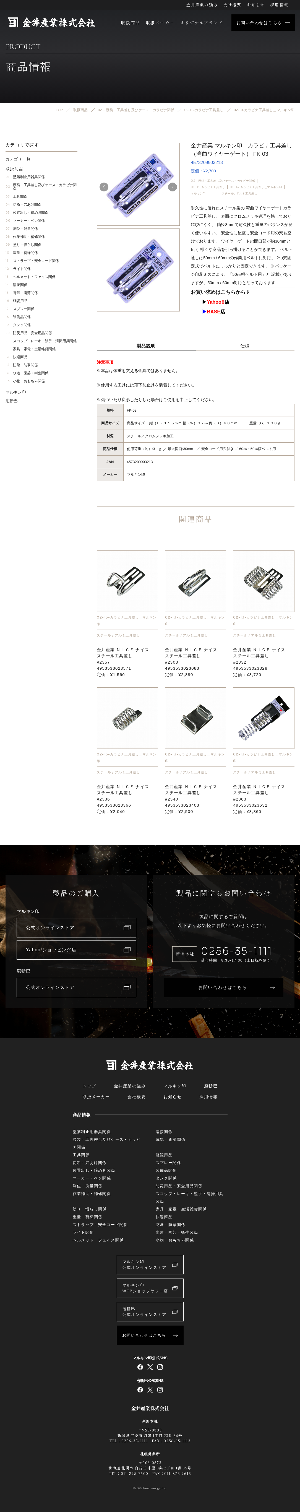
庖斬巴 (12, 401)
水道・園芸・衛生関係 (27, 373)
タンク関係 (18, 325)
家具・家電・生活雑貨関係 (30, 349)
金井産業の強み (202, 4)
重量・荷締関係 (22, 253)
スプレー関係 (20, 309)
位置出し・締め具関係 (27, 213)
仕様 (245, 346)
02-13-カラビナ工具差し (208, 187)
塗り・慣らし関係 (23, 245)
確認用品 (16, 301)
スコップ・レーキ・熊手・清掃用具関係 (41, 341)
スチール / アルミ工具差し (239, 193)
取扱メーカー (160, 22)
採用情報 (279, 4)
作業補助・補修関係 (25, 237)
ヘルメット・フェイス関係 (30, 277)
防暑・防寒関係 (22, 365)
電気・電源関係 (22, 293)
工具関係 (16, 197)
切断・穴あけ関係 (23, 205)
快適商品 (16, 357)
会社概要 (232, 4)
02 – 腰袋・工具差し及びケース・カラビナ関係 (223, 181)
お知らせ (256, 4)
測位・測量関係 (22, 229)
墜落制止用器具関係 (25, 177)
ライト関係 (18, 269)
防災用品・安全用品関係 (29, 333)
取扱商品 (130, 22)
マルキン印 (198, 193)
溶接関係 (16, 285)
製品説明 (146, 346)
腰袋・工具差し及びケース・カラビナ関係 (41, 187)
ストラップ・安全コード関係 (32, 261)
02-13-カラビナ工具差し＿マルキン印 (256, 187)
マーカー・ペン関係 (25, 221)
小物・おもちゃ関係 (25, 381)
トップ (89, 1086)
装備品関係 (18, 317)
